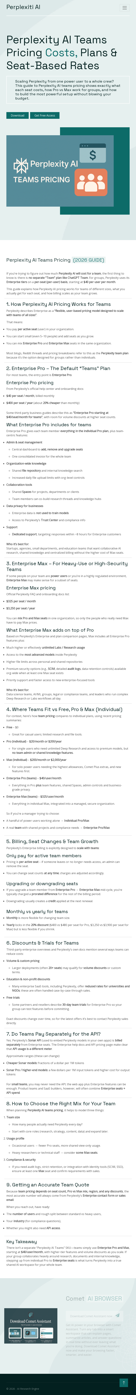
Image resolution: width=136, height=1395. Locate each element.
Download (17, 115)
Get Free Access (45, 115)
